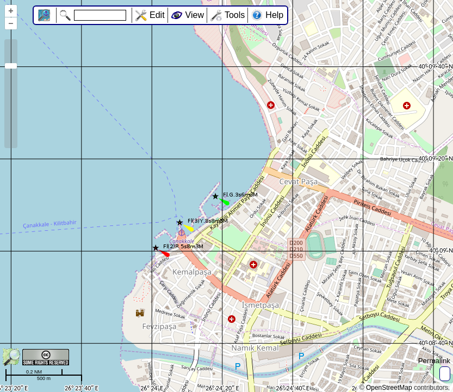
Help (274, 15)
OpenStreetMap (389, 387)
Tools (235, 15)
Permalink (434, 361)
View (194, 15)
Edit (157, 15)
